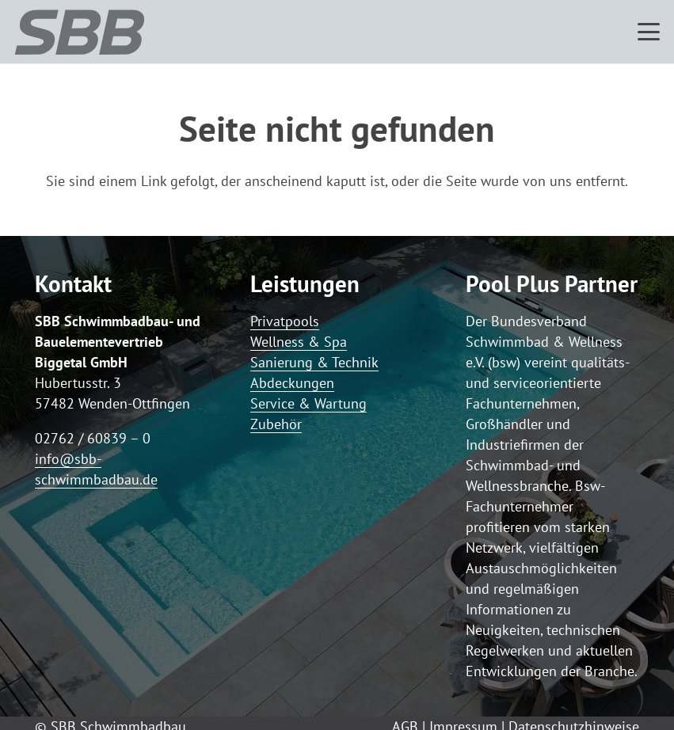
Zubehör (276, 424)
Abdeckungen (292, 383)
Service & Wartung (308, 403)
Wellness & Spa (298, 342)
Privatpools (284, 321)
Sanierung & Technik (314, 362)
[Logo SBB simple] (79, 31)
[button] (648, 32)
